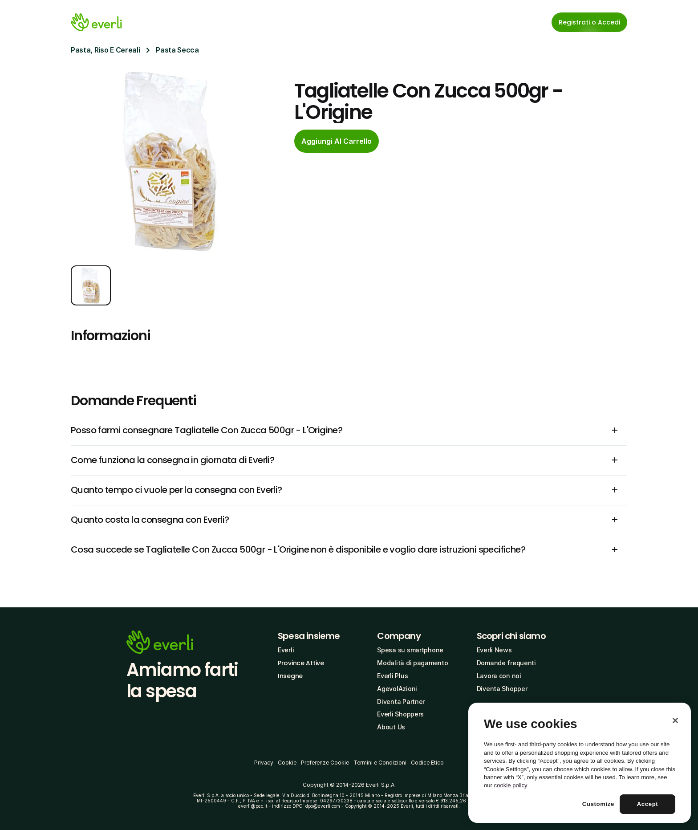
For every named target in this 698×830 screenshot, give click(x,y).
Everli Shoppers (400, 714)
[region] (579, 763)
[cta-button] (336, 141)
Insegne (290, 675)
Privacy (263, 762)
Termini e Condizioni (379, 762)
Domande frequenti (506, 663)
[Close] (675, 720)
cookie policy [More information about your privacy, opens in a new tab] (511, 785)
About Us (391, 727)
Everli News (494, 650)
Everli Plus (392, 675)
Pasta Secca (177, 49)
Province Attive (301, 663)
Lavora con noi (499, 675)
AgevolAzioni (397, 688)
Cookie (287, 762)
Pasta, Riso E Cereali (105, 49)
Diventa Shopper (502, 688)
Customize (598, 804)
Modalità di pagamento (412, 663)
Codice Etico (427, 762)
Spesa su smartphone (410, 650)
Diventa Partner (401, 701)
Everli (286, 650)
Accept (647, 804)
